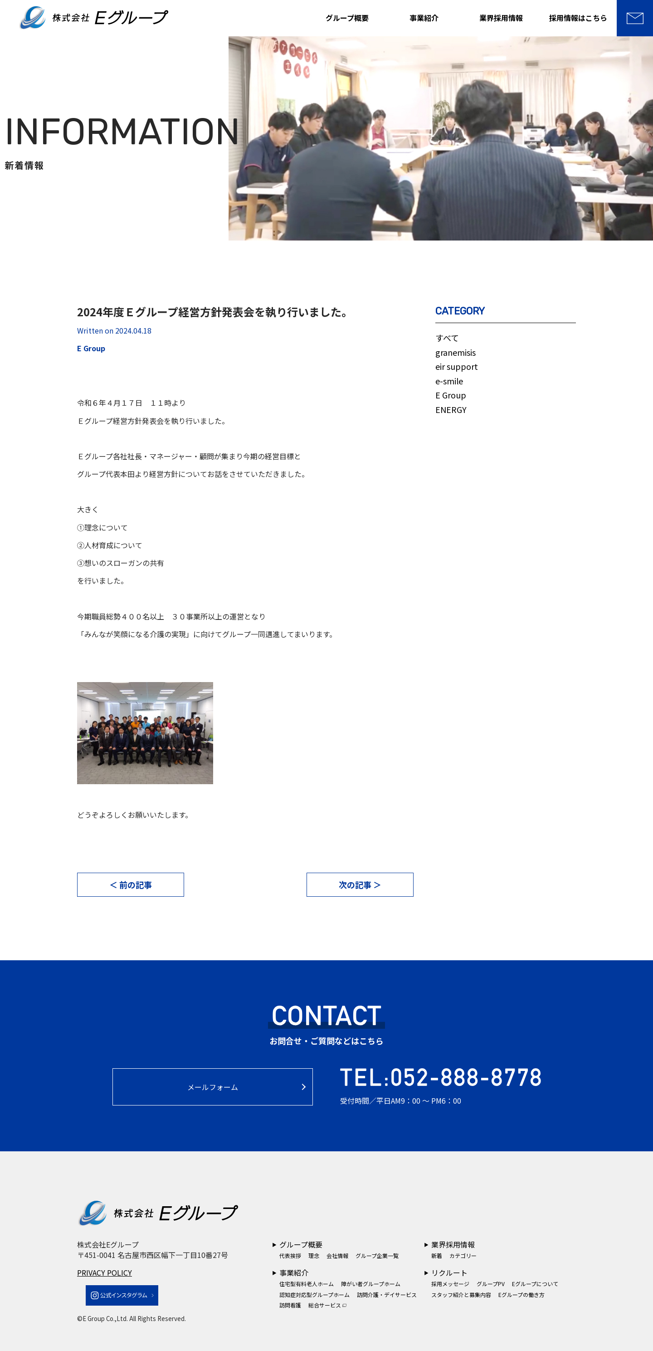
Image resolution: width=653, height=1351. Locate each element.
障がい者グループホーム (370, 1283)
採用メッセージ (450, 1283)
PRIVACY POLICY (104, 1272)
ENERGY (451, 409)
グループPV (491, 1283)
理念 (313, 1255)
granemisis (455, 352)
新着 (436, 1255)
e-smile (449, 381)
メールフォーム (212, 1086)
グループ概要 (347, 17)
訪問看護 (290, 1305)
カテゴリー (463, 1255)
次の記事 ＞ (360, 884)
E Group (450, 395)
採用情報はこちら (578, 17)
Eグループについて (535, 1283)
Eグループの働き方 (521, 1294)
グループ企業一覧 (377, 1255)
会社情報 (337, 1255)
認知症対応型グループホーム (314, 1294)
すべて (447, 338)
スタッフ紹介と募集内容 (461, 1294)
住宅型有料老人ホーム (306, 1283)
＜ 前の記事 (130, 884)
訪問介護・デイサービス (387, 1294)
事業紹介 (424, 17)
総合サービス (327, 1305)
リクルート (449, 1272)
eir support (456, 366)
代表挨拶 (290, 1255)
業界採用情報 (501, 17)
